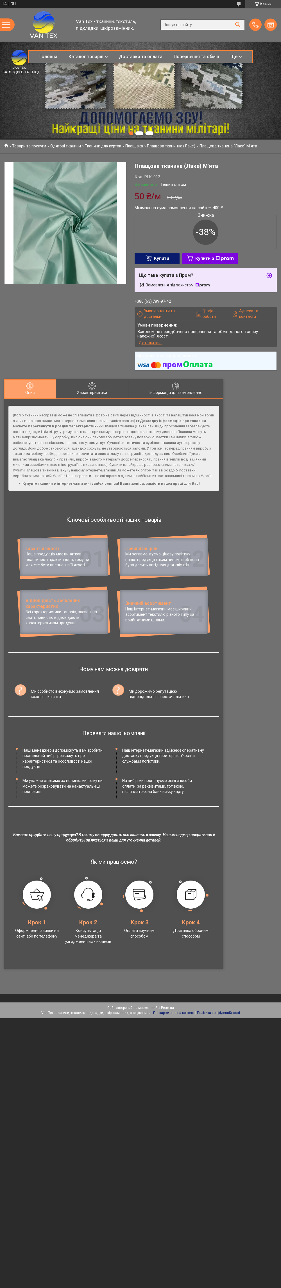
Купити (161, 258)
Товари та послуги (29, 146)
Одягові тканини (65, 146)
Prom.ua (167, 1057)
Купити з (214, 258)
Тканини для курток (103, 146)
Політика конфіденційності (218, 1062)
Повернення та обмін (196, 56)
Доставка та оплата (140, 56)
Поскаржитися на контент (173, 1062)
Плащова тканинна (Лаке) (171, 146)
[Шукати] (237, 25)
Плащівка (134, 146)
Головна (48, 56)
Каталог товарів (86, 56)
